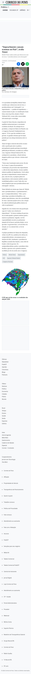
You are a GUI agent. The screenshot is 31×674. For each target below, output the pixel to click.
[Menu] (3, 2)
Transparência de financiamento (13, 489)
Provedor (6, 609)
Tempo (4, 411)
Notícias (4, 386)
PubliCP (4, 364)
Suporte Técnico (9, 628)
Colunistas (5, 369)
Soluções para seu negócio (12, 546)
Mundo (4, 399)
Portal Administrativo (10, 603)
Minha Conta (8, 622)
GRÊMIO (22, 10)
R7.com (6, 666)
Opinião (4, 367)
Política (4, 7)
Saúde (4, 416)
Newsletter (5, 362)
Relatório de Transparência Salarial (14, 634)
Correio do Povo (9, 471)
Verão (3, 418)
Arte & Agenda (6, 435)
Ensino (4, 413)
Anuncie (6, 534)
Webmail (6, 616)
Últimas (4, 359)
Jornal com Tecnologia (8, 459)
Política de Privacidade (10, 508)
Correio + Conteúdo (8, 448)
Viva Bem (5, 462)
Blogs (3, 372)
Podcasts (4, 375)
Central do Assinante (10, 571)
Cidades (4, 394)
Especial (4, 445)
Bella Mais (5, 438)
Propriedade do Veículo (11, 483)
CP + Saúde (7, 597)
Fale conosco (8, 515)
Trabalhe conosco (9, 502)
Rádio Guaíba (8, 653)
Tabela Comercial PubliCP (11, 565)
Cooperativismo (7, 457)
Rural (3, 408)
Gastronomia (6, 440)
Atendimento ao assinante (12, 521)
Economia (5, 391)
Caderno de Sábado (8, 443)
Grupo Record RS (9, 641)
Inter (3, 432)
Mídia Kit (6, 552)
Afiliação (6, 477)
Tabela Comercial (9, 559)
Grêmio (4, 423)
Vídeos (4, 384)
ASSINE (5, 10)
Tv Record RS (8, 660)
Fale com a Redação (10, 527)
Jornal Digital (8, 578)
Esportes (4, 421)
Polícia (4, 396)
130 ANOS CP (13, 10)
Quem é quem (8, 496)
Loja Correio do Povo (10, 584)
